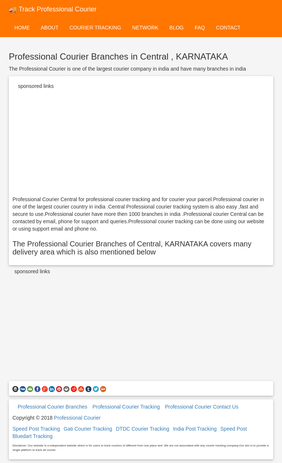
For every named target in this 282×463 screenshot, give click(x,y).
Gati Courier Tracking (88, 429)
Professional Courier (77, 418)
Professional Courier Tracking (126, 407)
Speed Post (233, 429)
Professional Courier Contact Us (201, 407)
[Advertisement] (141, 144)
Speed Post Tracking (36, 429)
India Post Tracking (195, 429)
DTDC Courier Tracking (142, 429)
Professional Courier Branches (52, 407)
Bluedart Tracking (32, 436)
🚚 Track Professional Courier (53, 9)
